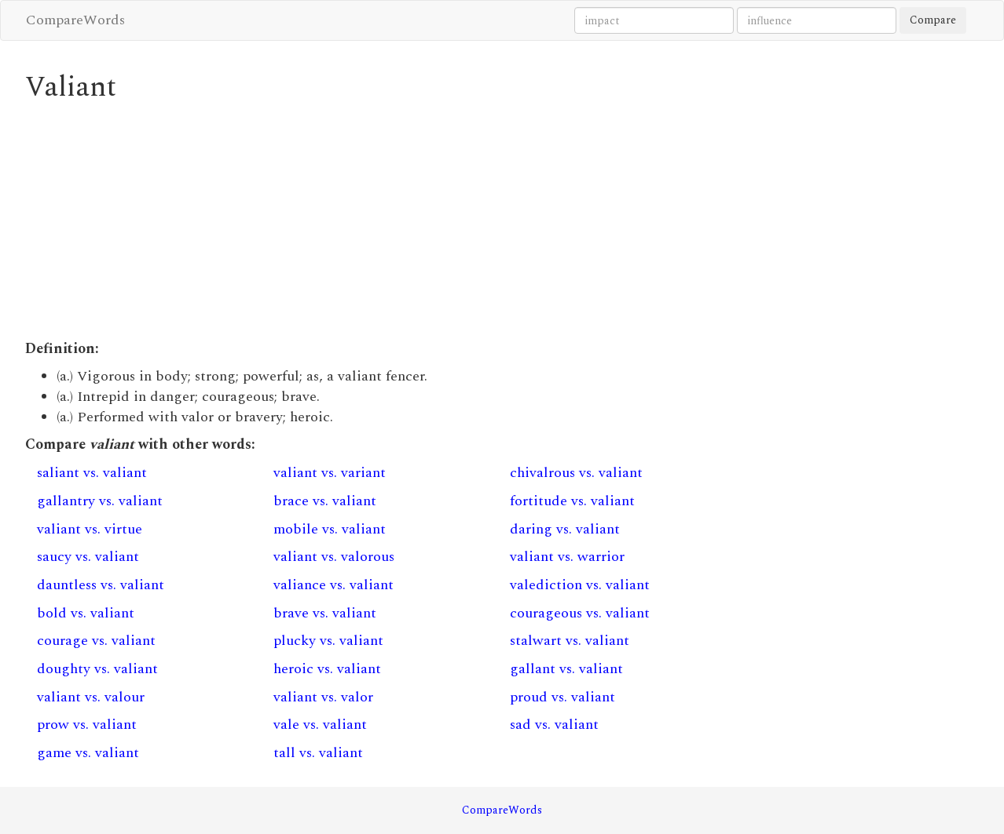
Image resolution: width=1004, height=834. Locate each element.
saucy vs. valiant (88, 556)
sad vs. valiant (554, 724)
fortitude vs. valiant (572, 501)
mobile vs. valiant (329, 529)
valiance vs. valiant (333, 584)
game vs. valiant (88, 752)
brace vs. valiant (324, 501)
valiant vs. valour (91, 697)
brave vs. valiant (324, 613)
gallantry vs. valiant (100, 501)
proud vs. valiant (562, 697)
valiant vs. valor (323, 697)
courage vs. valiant (96, 640)
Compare (933, 20)
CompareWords (75, 20)
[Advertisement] (380, 221)
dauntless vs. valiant (100, 584)
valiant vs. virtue (89, 529)
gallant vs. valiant (566, 668)
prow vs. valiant (87, 724)
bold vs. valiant (85, 613)
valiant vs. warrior (567, 556)
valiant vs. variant (329, 472)
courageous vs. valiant (580, 613)
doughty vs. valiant (97, 668)
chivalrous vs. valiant (576, 472)
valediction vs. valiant (580, 584)
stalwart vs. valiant (569, 640)
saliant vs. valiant (92, 472)
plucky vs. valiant (328, 640)
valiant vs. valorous (333, 556)
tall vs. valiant (318, 752)
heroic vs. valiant (327, 668)
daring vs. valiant (565, 529)
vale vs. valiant (320, 724)
